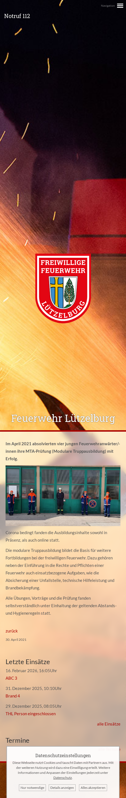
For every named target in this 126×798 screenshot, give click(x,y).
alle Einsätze (108, 723)
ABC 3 (11, 678)
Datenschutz (62, 778)
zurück (12, 630)
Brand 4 (13, 695)
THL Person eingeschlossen (31, 713)
